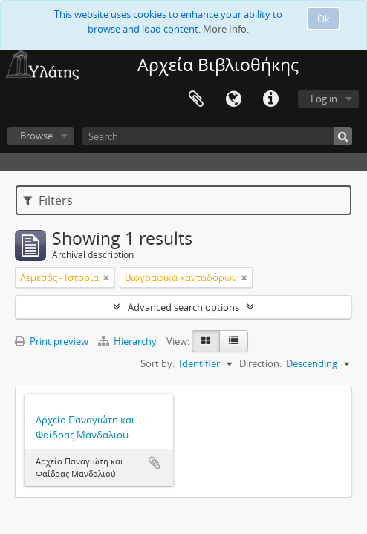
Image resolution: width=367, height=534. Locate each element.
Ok (323, 18)
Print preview (51, 341)
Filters (48, 200)
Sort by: (157, 363)
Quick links (270, 99)
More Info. (226, 29)
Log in (324, 98)
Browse (36, 135)
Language (233, 99)
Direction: (260, 363)
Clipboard (196, 99)
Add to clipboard (154, 462)
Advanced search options (183, 307)
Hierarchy (128, 341)
